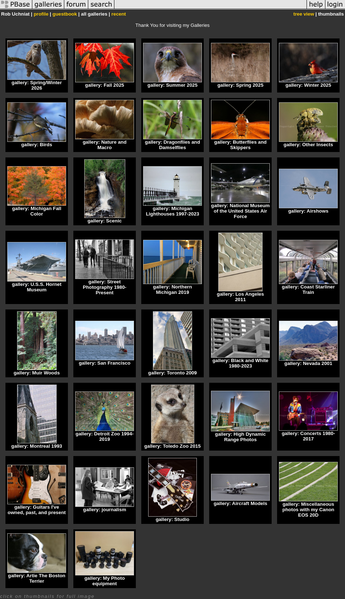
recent (118, 14)
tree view (303, 14)
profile (41, 14)
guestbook (65, 14)
